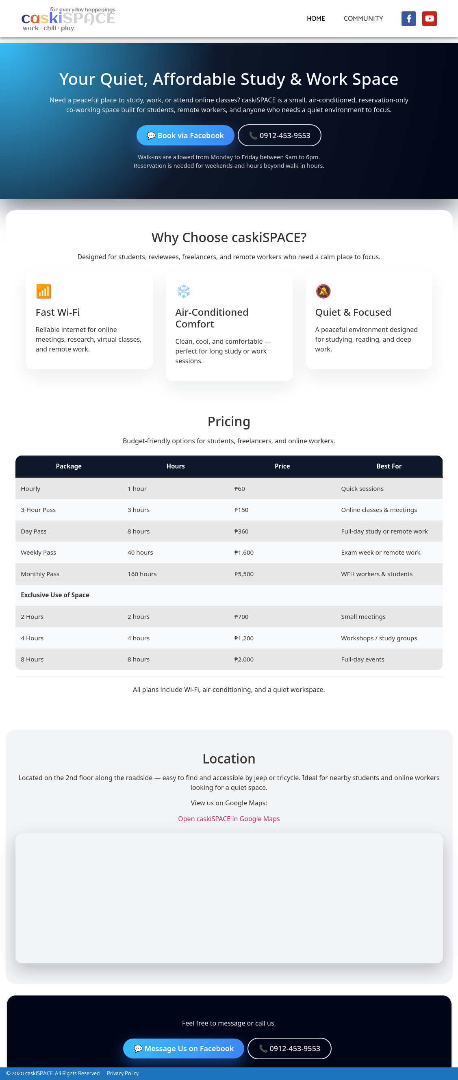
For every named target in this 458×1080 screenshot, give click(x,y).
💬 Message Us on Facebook (184, 1048)
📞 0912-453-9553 (279, 135)
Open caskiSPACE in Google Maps (229, 818)
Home (316, 18)
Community (365, 18)
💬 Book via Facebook (185, 135)
